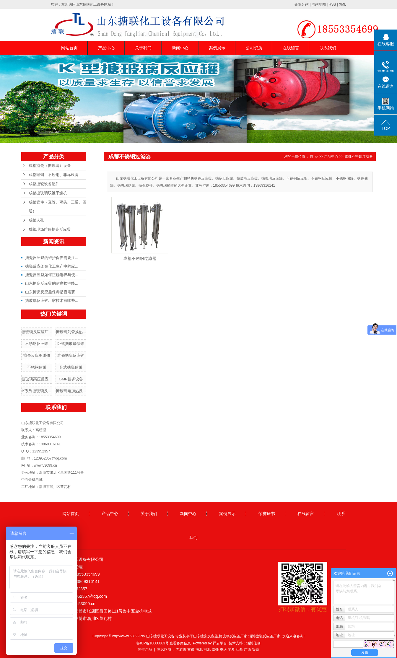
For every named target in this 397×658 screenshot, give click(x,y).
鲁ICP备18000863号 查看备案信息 (163, 643)
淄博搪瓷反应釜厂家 (264, 636)
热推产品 (145, 649)
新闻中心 (180, 47)
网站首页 (69, 47)
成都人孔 (36, 220)
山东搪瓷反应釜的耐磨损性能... (51, 283)
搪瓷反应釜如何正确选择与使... (51, 275)
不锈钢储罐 (36, 367)
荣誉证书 (266, 513)
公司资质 (254, 47)
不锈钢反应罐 (36, 343)
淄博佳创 (253, 643)
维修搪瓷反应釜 (70, 355)
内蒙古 (181, 649)
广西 (247, 649)
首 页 (314, 156)
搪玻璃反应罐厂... (37, 332)
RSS (332, 4)
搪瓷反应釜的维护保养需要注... (51, 257)
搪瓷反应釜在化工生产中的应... (51, 266)
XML (342, 4)
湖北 (199, 649)
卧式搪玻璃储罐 (70, 343)
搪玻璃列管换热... (71, 332)
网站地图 (319, 4)
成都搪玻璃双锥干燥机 (48, 193)
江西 (239, 649)
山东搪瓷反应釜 (205, 636)
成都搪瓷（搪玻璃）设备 (50, 165)
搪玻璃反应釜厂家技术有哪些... (51, 300)
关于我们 (143, 47)
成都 (215, 649)
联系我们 (328, 47)
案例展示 (217, 47)
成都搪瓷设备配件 (44, 184)
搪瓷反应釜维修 (36, 355)
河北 (207, 649)
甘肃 (190, 649)
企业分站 (302, 4)
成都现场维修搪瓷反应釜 (50, 229)
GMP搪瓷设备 (71, 379)
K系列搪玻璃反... (36, 391)
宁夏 (231, 649)
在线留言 (291, 47)
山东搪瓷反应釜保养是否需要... (51, 292)
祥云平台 (220, 643)
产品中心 (106, 47)
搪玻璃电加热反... (71, 391)
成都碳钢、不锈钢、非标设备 (54, 174)
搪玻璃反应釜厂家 (233, 636)
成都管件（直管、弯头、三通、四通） (57, 206)
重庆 (223, 649)
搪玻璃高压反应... (37, 379)
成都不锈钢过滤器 (358, 156)
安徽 (255, 649)
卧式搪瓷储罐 (70, 367)
